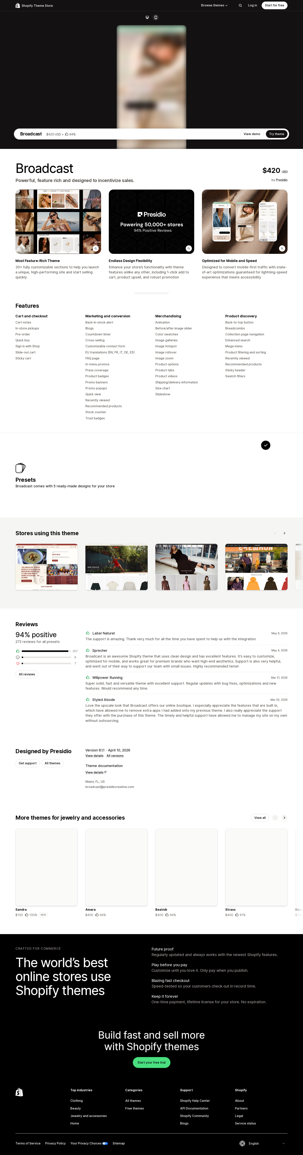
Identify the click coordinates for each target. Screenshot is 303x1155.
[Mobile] (156, 17)
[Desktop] (147, 17)
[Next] (284, 704)
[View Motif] (193, 642)
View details (94, 928)
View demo (252, 300)
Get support (28, 936)
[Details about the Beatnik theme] (186, 1046)
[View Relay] (241, 642)
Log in (252, 5)
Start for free (274, 5)
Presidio (282, 346)
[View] (46, 739)
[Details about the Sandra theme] (46, 1046)
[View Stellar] (169, 642)
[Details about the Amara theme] (116, 1046)
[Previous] (275, 704)
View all (260, 991)
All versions (114, 928)
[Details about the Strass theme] (256, 1046)
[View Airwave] (217, 642)
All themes (52, 936)
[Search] (240, 5)
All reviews (27, 846)
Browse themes (214, 5)
